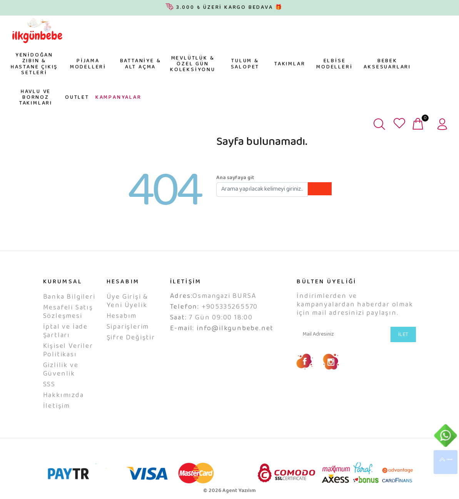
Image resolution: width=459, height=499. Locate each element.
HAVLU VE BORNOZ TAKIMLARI (35, 97)
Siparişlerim (128, 327)
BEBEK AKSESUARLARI (387, 64)
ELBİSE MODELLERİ (334, 64)
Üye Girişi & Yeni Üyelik (128, 301)
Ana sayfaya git (235, 178)
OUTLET (77, 97)
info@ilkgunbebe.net (235, 328)
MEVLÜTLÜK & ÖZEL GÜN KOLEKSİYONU (192, 64)
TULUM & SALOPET (245, 64)
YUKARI (445, 462)
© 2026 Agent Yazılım (229, 491)
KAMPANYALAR (118, 97)
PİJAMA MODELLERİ (88, 64)
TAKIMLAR (289, 64)
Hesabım (122, 316)
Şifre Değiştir (131, 338)
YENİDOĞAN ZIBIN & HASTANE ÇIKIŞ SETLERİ (34, 64)
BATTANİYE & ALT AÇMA (140, 64)
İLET (403, 334)
